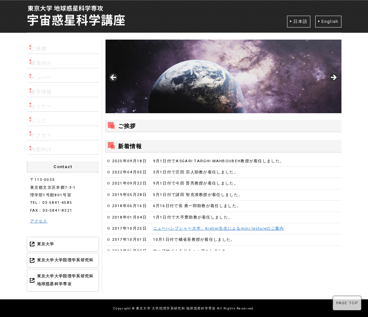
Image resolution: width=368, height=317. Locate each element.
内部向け (43, 147)
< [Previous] (114, 78)
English (329, 21)
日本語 (300, 21)
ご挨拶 (41, 46)
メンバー (43, 75)
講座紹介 (43, 61)
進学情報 (43, 89)
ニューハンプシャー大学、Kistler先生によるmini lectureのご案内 (218, 228)
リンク (41, 118)
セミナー (43, 104)
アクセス (43, 133)
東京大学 (45, 244)
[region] (223, 79)
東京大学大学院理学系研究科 (65, 260)
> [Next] (333, 78)
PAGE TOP (347, 303)
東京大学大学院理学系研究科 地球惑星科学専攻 (65, 280)
